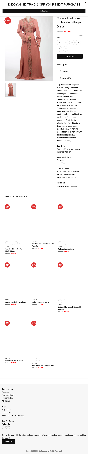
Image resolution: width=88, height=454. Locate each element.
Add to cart (69, 56)
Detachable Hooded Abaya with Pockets (69, 308)
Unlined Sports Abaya (66, 249)
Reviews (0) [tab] (65, 78)
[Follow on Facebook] (4, 427)
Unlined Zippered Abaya (40, 302)
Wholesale (6, 401)
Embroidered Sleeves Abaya (15, 302)
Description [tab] (62, 64)
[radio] (59, 42)
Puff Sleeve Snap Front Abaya (43, 365)
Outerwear (73, 186)
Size (58, 37)
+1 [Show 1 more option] (20, 243)
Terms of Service (8, 395)
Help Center (6, 409)
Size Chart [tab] (65, 71)
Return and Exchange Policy (13, 415)
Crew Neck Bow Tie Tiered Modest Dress (14, 250)
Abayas (66, 186)
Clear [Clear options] (81, 35)
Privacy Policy (7, 398)
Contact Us (6, 412)
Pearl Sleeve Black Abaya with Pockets (43, 245)
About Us (5, 392)
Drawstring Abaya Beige (14, 360)
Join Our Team (8, 421)
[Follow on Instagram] (8, 427)
